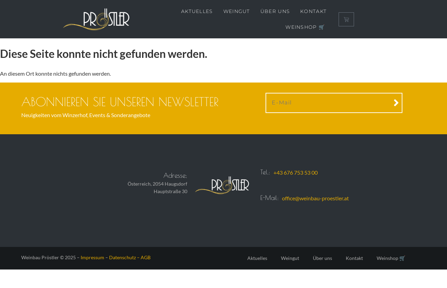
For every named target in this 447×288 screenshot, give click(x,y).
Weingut (236, 11)
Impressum (92, 257)
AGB (146, 257)
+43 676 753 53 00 (295, 172)
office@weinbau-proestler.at (315, 198)
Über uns (275, 11)
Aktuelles (197, 11)
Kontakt (313, 11)
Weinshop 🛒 (305, 27)
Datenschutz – (125, 257)
